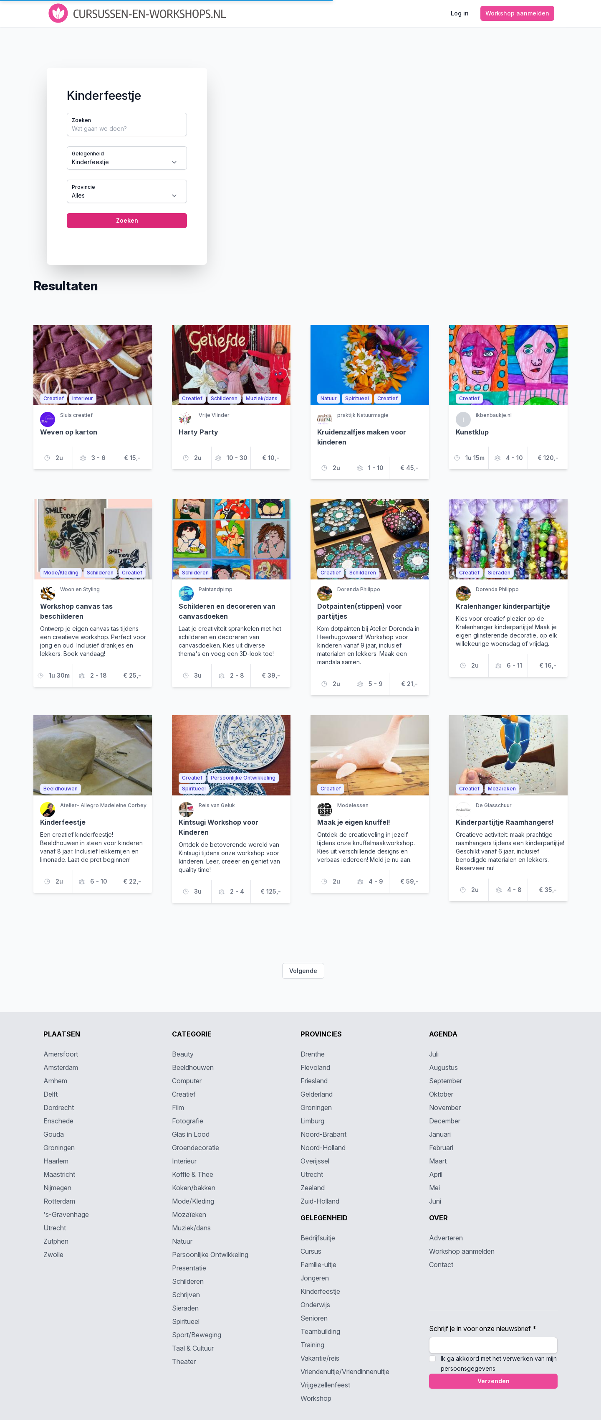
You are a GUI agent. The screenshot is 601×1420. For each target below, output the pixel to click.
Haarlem (55, 1161)
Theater (184, 1361)
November (445, 1107)
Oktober (441, 1094)
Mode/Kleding (193, 1201)
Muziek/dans (191, 1228)
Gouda (53, 1134)
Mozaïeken (189, 1214)
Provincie (83, 187)
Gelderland (316, 1094)
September (445, 1081)
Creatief (184, 1094)
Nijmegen (57, 1188)
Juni (435, 1201)
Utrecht (54, 1228)
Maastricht (59, 1174)
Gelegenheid (88, 153)
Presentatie (189, 1268)
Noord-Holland (323, 1147)
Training (312, 1345)
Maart (438, 1161)
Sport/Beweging (196, 1335)
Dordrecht (58, 1107)
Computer (187, 1081)
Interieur (184, 1161)
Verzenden (493, 1380)
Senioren (314, 1318)
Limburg (312, 1121)
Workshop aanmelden (462, 1251)
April (435, 1174)
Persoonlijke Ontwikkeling (210, 1254)
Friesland (314, 1081)
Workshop (315, 1398)
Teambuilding (320, 1331)
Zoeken (81, 120)
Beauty (183, 1054)
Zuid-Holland (319, 1201)
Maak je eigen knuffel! (353, 822)
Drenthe (312, 1054)
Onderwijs (315, 1305)
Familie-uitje (318, 1264)
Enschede (58, 1121)
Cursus (310, 1251)
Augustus (443, 1067)
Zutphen (55, 1241)
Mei (434, 1188)
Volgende (303, 970)
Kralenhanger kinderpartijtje (503, 606)
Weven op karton (68, 432)
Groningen (59, 1147)
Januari (440, 1134)
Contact (441, 1264)
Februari (441, 1147)
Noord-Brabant (323, 1134)
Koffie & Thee (192, 1174)
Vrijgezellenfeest (325, 1385)
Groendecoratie (195, 1147)
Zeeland (312, 1188)
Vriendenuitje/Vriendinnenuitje (344, 1371)
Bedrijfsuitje (317, 1238)
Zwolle (53, 1254)
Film (178, 1107)
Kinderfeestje (63, 822)
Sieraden (185, 1308)
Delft (50, 1094)
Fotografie (187, 1121)
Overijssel (314, 1161)
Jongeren (314, 1278)
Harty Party (198, 432)
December (444, 1121)
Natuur (182, 1241)
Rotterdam (59, 1201)
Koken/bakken (193, 1188)
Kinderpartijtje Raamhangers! (505, 822)
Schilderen (188, 1281)
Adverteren (446, 1238)
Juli (434, 1054)
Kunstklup (472, 432)
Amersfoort (60, 1054)
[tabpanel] (300, 153)
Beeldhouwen (193, 1067)
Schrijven (186, 1294)
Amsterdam (60, 1067)
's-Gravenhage (66, 1214)
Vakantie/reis (319, 1358)
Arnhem (55, 1081)
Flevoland (315, 1067)
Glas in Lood (191, 1134)
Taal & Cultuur (193, 1348)
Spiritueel (185, 1321)
